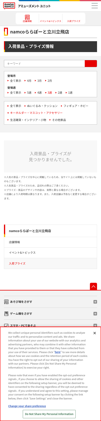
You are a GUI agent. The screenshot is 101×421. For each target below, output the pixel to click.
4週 (39, 92)
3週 (50, 92)
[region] (50, 374)
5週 (29, 92)
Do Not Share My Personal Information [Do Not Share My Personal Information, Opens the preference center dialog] (49, 414)
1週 (70, 92)
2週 (60, 92)
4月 (29, 81)
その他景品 (59, 120)
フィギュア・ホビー (76, 106)
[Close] (94, 333)
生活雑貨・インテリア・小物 (28, 120)
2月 (50, 81)
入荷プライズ (17, 263)
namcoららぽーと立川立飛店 (30, 230)
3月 (39, 81)
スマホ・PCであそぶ (23, 325)
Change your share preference (27, 406)
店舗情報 (14, 242)
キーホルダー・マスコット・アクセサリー (36, 113)
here (58, 352)
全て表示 (15, 81)
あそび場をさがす (21, 302)
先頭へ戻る (93, 286)
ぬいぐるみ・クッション (42, 106)
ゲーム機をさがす (21, 313)
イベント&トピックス (22, 252)
